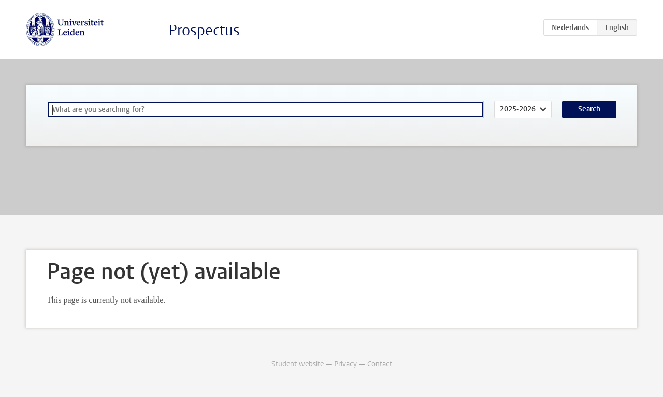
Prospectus (204, 30)
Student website (297, 364)
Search (589, 109)
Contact (379, 364)
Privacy (345, 364)
